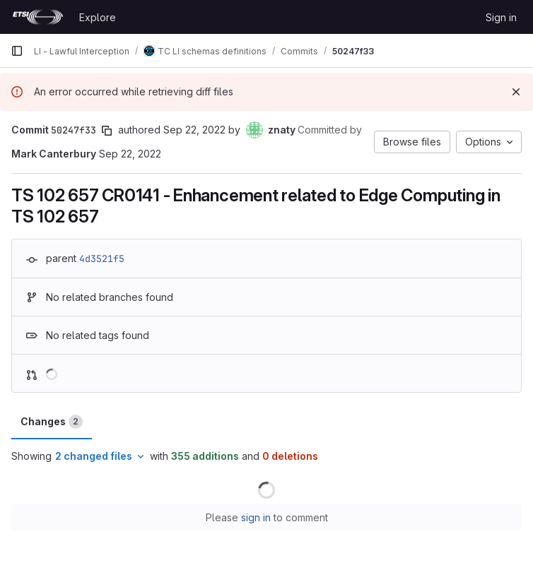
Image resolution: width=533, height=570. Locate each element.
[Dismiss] (516, 91)
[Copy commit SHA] (106, 130)
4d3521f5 (101, 258)
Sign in (501, 17)
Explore (97, 17)
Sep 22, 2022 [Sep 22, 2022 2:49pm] (194, 130)
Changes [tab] (51, 422)
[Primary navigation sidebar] (17, 51)
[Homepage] (38, 17)
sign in (256, 517)
